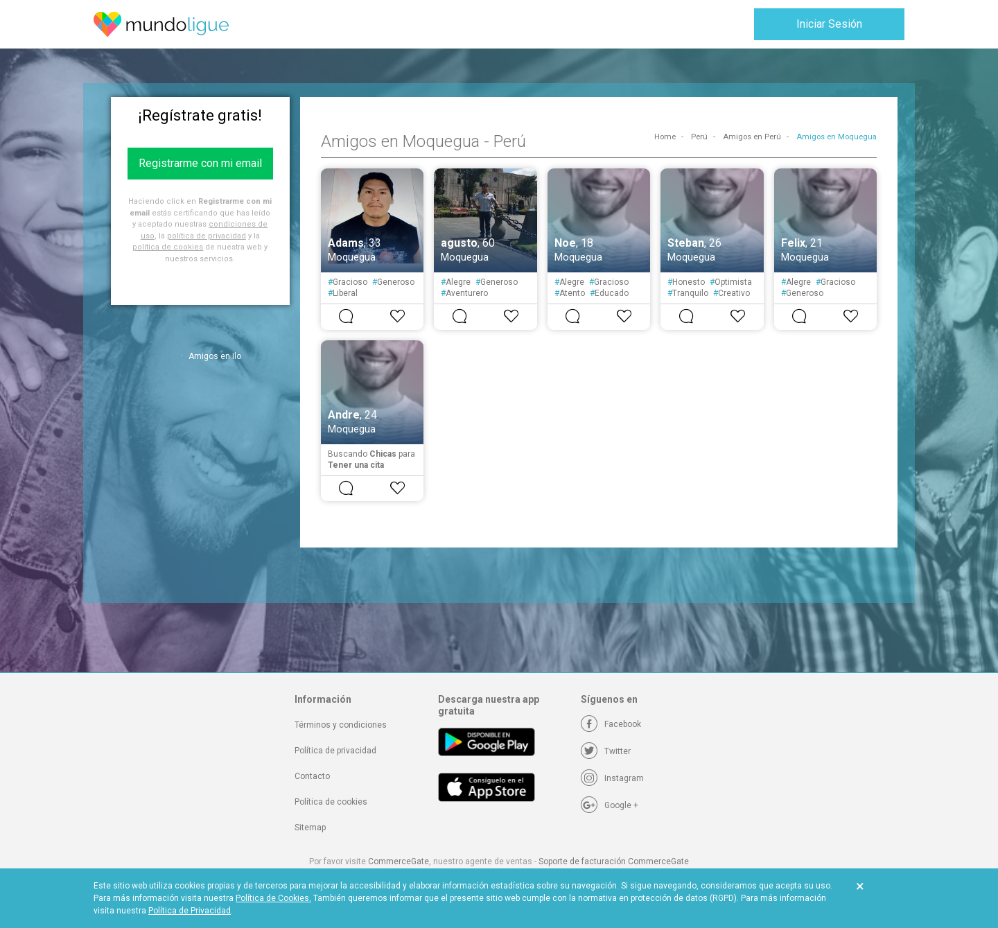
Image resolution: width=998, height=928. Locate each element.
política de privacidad (206, 235)
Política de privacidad (335, 750)
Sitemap (310, 827)
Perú (699, 136)
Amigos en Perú (752, 136)
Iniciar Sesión (829, 23)
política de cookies (167, 247)
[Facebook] (611, 724)
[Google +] (609, 805)
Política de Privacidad (189, 911)
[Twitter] (606, 751)
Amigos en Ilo (215, 356)
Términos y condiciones (341, 725)
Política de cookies (331, 802)
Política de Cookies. (273, 898)
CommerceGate (398, 861)
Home (665, 136)
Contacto (312, 776)
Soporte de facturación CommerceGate (614, 861)
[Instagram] (612, 778)
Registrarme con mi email (200, 163)
